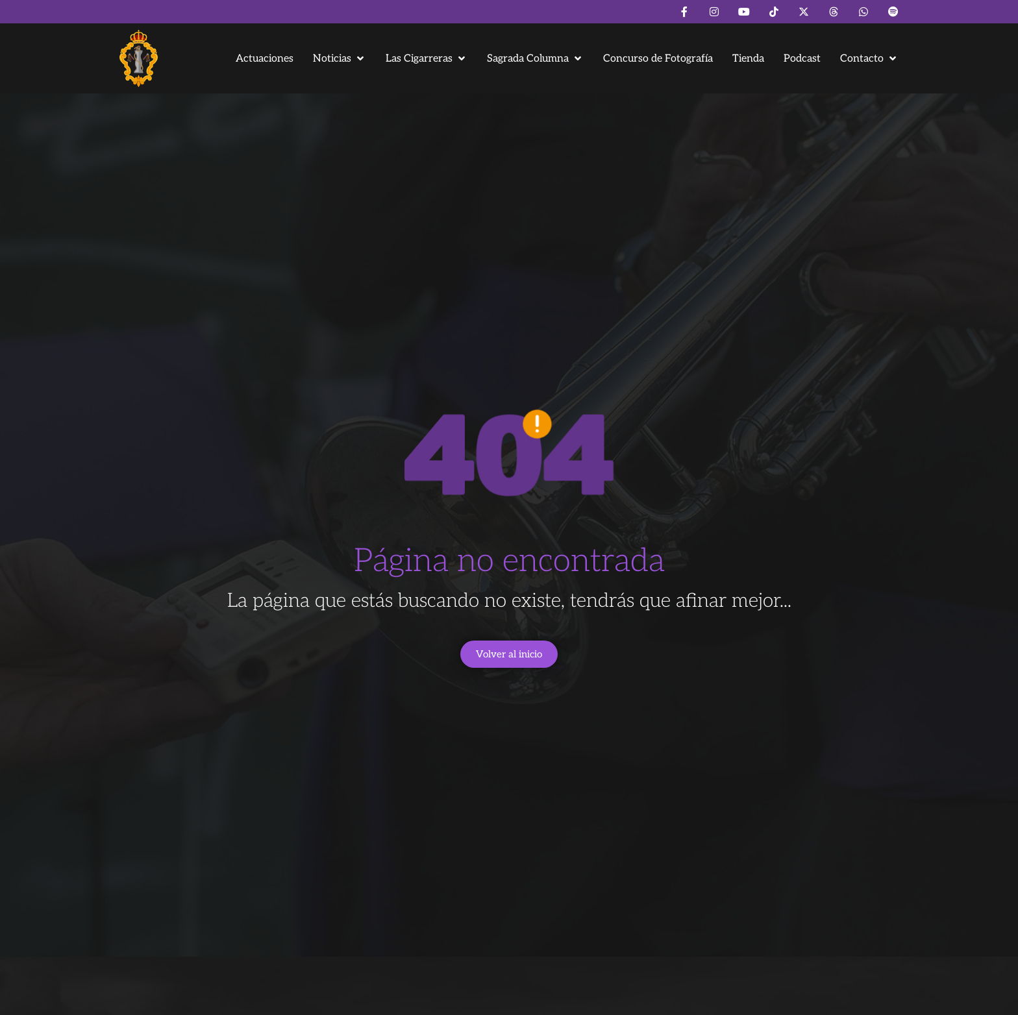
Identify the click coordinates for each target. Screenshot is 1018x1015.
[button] (339, 58)
